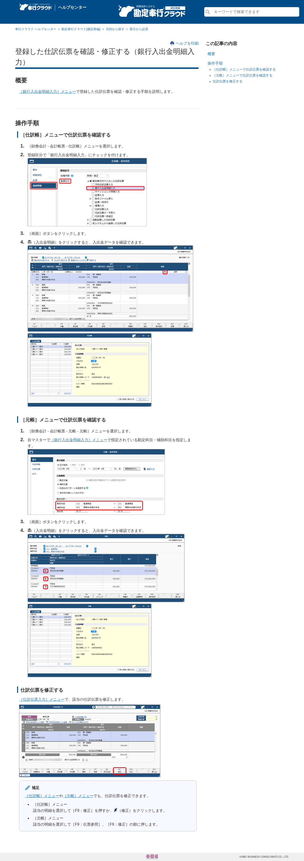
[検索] (251, 12)
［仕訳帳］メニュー (42, 796)
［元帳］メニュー (78, 796)
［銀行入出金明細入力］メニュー (47, 92)
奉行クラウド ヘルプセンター (35, 29)
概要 (211, 54)
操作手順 (215, 63)
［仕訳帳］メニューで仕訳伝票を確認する (244, 69)
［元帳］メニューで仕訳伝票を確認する (242, 75)
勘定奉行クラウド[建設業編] (81, 29)
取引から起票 (139, 29)
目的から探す (115, 29)
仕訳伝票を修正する (227, 81)
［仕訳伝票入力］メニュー (42, 699)
